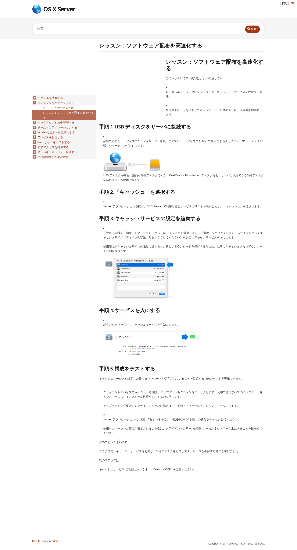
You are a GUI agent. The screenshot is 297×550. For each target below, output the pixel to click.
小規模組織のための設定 (53, 157)
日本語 (287, 3)
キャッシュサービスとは (58, 108)
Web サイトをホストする (54, 142)
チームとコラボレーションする (57, 127)
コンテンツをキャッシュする (56, 103)
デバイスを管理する (50, 137)
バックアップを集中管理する (56, 122)
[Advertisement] (131, 84)
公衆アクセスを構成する (53, 147)
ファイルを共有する (50, 98)
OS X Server (59, 9)
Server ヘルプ (161, 469)
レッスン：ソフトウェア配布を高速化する (68, 115)
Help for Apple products (45, 541)
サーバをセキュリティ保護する (57, 152)
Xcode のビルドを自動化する (56, 132)
